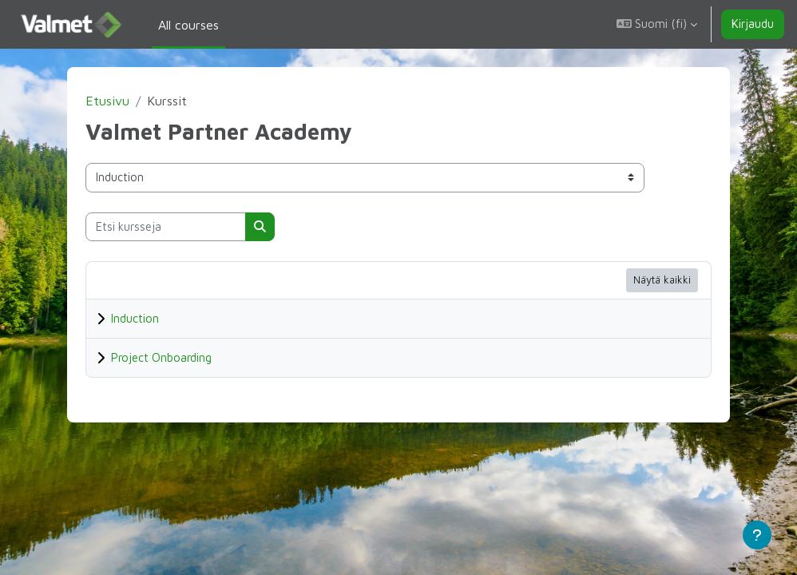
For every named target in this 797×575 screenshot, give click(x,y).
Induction (160, 318)
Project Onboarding (187, 357)
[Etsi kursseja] (191, 226)
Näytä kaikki (636, 279)
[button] (657, 24)
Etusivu (133, 100)
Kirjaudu (753, 23)
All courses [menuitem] (188, 25)
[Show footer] (757, 535)
